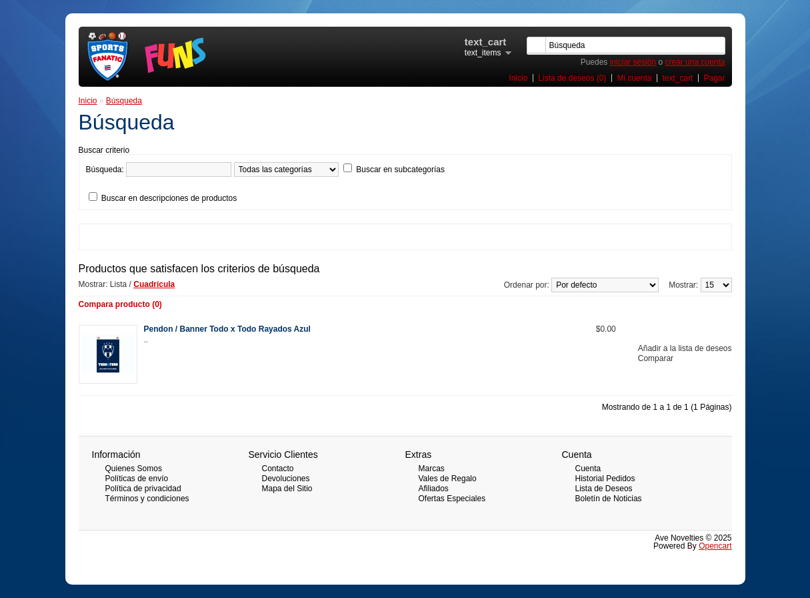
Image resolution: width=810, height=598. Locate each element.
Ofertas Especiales (452, 498)
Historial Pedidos (605, 478)
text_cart (677, 78)
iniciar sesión (633, 62)
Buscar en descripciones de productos (169, 198)
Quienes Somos (133, 468)
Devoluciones (286, 478)
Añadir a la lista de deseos (685, 348)
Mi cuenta (634, 78)
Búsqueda (124, 100)
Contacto (278, 468)
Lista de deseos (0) (572, 78)
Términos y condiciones (147, 498)
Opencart (715, 546)
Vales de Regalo (448, 478)
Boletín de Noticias (608, 498)
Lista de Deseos (604, 488)
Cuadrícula (154, 284)
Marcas (432, 468)
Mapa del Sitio (287, 488)
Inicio (518, 78)
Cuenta (588, 468)
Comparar (655, 358)
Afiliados (434, 488)
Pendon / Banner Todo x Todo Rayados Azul (227, 329)
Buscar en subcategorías (400, 169)
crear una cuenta (695, 62)
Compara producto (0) (120, 304)
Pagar (714, 78)
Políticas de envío (137, 478)
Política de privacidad (143, 488)
